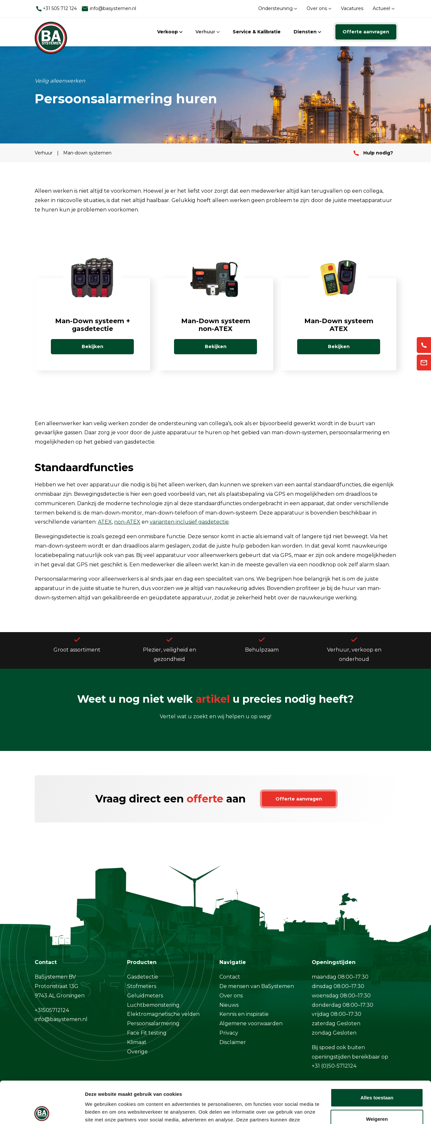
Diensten (307, 32)
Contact (229, 977)
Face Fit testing (147, 1033)
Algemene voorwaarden (251, 1023)
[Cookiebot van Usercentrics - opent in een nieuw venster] (42, 1111)
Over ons (319, 8)
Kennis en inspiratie (244, 1014)
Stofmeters (141, 986)
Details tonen (100, 1111)
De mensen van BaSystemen (256, 986)
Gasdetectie (142, 977)
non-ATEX (127, 522)
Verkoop (169, 32)
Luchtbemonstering (153, 1005)
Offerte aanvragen (366, 32)
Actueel (384, 8)
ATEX (105, 522)
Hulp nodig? (373, 153)
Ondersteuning (277, 8)
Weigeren (377, 1077)
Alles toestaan (376, 1056)
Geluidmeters (145, 996)
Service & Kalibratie (257, 32)
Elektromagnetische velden (163, 1014)
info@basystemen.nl (108, 9)
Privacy (228, 1033)
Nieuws (229, 1005)
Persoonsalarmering (153, 1023)
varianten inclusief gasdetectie (189, 522)
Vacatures (352, 8)
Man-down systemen (87, 153)
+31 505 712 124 (56, 8)
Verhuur (207, 32)
